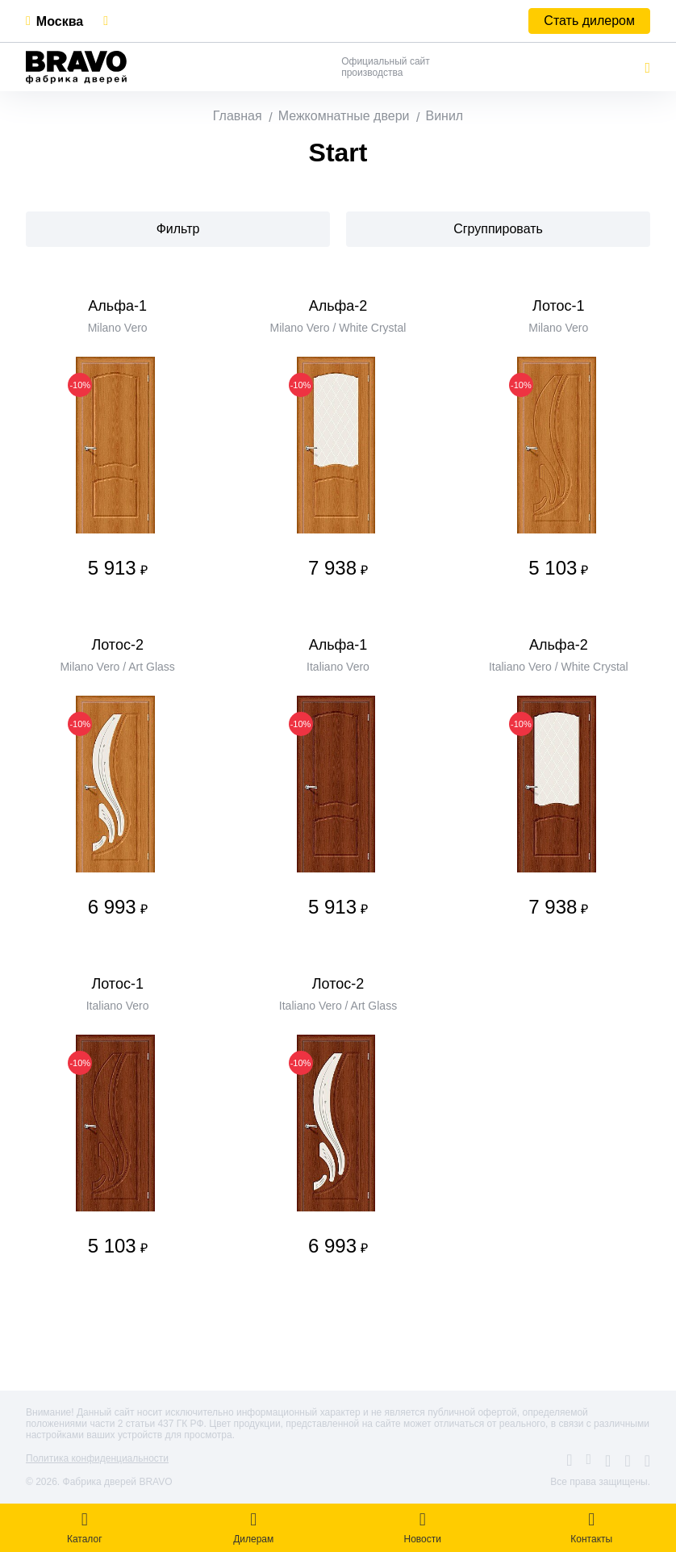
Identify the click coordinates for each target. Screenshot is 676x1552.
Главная (237, 116)
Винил (444, 116)
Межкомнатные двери (344, 116)
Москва (59, 21)
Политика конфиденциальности (97, 1458)
